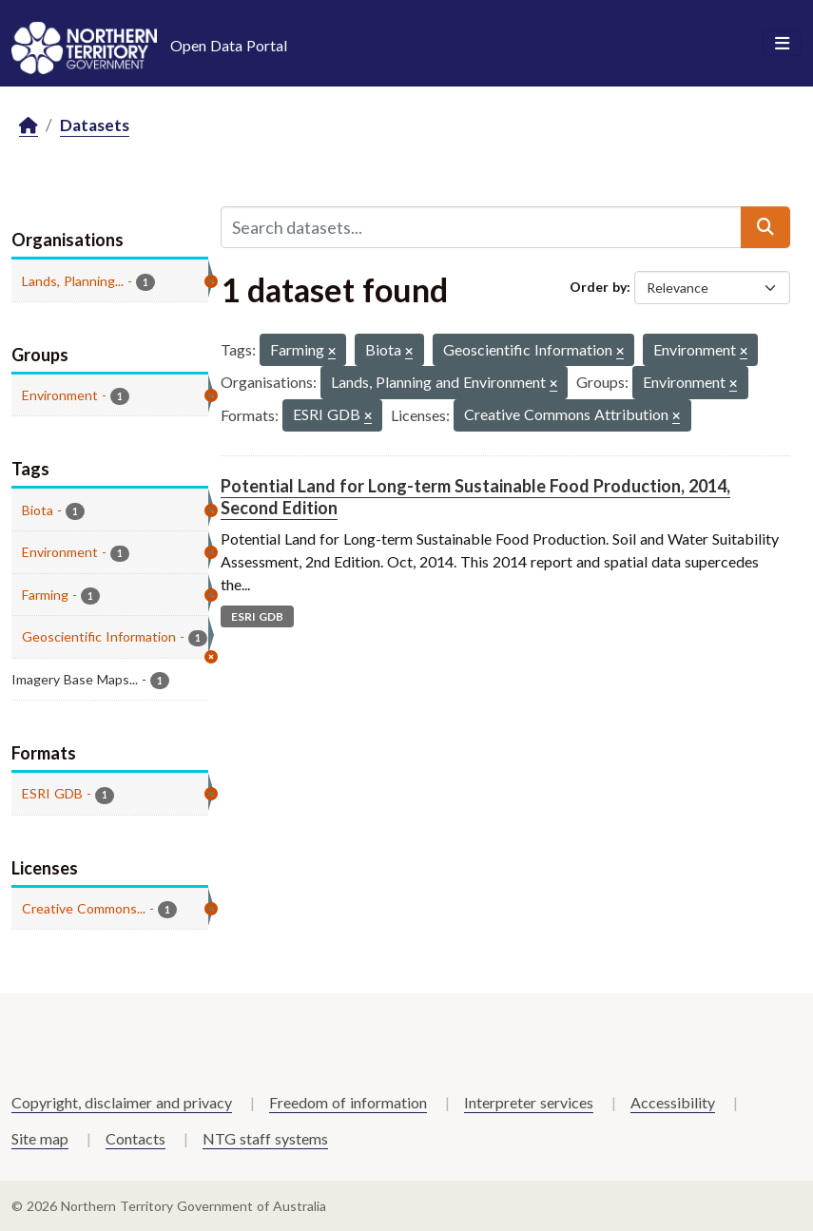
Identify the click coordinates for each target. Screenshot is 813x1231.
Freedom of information (348, 1102)
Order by (598, 287)
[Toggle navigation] (782, 43)
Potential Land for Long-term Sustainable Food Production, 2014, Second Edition (475, 496)
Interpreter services (528, 1102)
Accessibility (672, 1102)
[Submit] (765, 227)
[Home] (28, 126)
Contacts (135, 1138)
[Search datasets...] (482, 227)
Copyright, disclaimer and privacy (121, 1102)
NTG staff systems (265, 1138)
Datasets (94, 125)
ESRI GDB (257, 616)
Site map (39, 1138)
